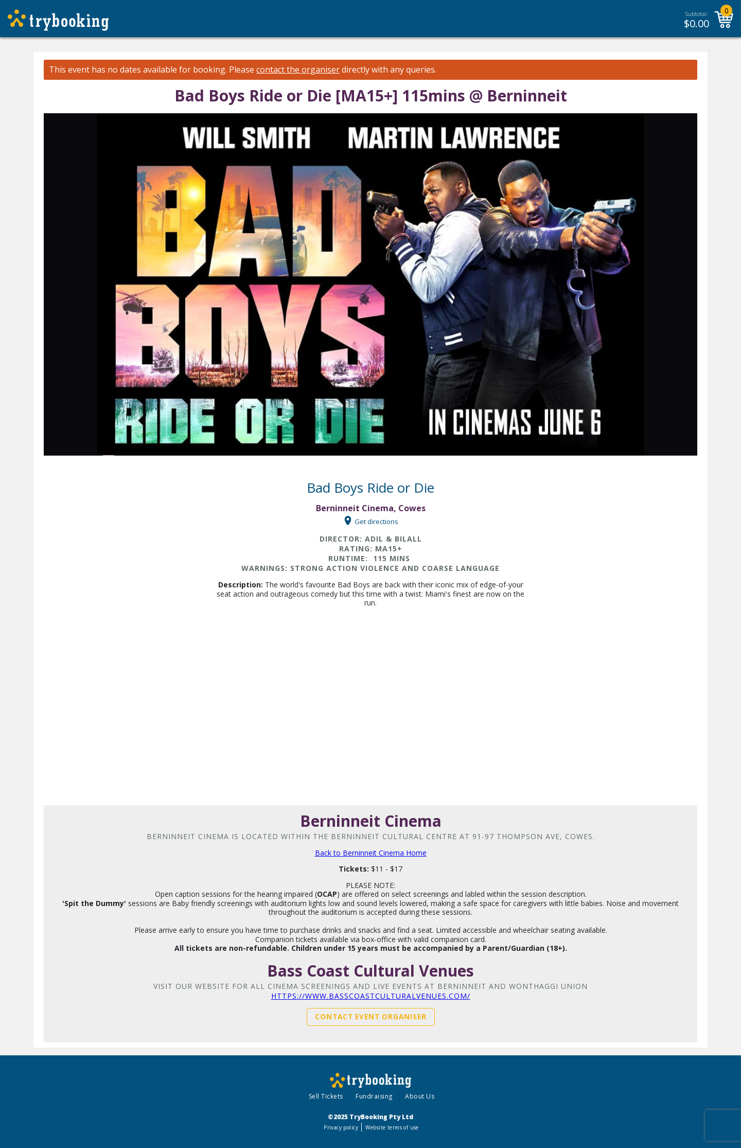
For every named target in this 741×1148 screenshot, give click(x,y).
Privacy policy (341, 1127)
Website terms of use (391, 1127)
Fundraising (374, 1096)
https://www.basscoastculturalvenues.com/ (370, 996)
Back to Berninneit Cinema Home (371, 853)
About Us (419, 1096)
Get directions (376, 521)
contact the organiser (298, 70)
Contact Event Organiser (371, 1016)
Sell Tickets (326, 1096)
